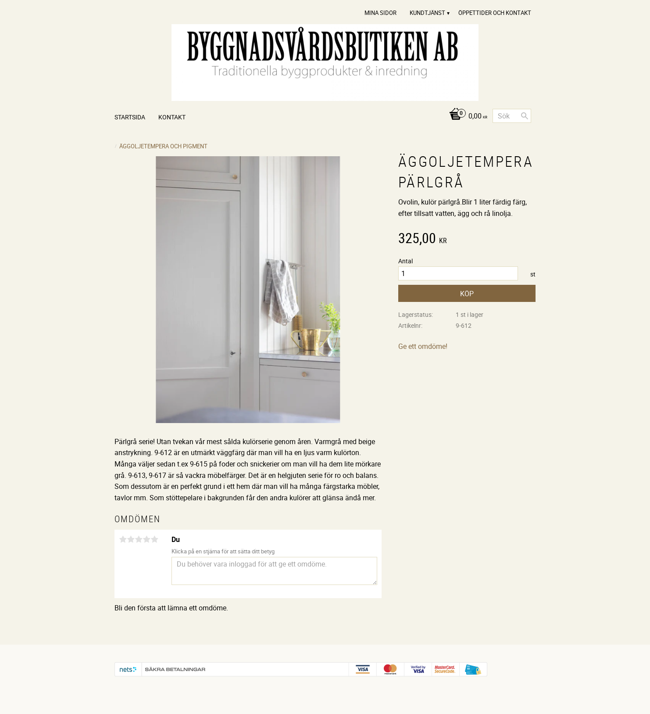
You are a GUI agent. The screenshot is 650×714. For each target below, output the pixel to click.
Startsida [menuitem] (129, 117)
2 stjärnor (131, 539)
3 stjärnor (139, 539)
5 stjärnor (154, 539)
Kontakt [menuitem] (172, 117)
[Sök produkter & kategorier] (512, 116)
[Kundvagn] (466, 116)
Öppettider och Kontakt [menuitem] (494, 13)
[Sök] (524, 115)
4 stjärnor (146, 539)
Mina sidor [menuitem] (380, 13)
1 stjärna (123, 539)
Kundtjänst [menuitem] (427, 13)
